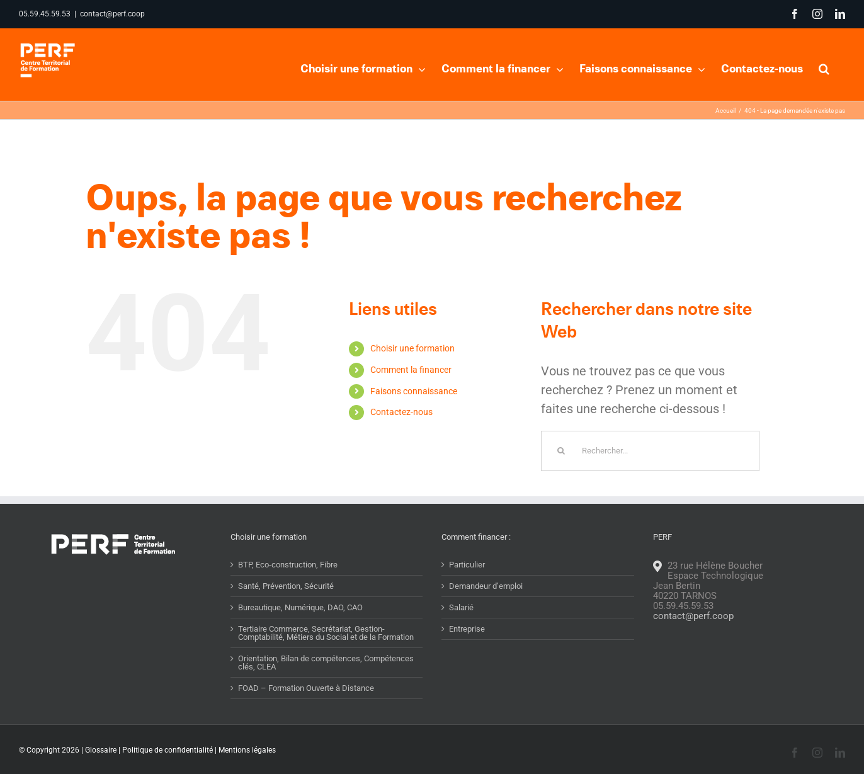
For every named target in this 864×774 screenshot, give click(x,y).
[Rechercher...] (650, 475)
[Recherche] (561, 475)
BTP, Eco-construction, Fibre (288, 589)
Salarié (461, 632)
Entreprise (467, 653)
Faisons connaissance (413, 416)
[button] (824, 67)
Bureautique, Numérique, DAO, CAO (300, 632)
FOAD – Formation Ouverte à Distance (306, 713)
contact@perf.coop (112, 13)
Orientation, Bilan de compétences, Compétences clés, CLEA (326, 687)
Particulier (467, 589)
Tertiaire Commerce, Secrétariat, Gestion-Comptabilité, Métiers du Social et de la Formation (326, 657)
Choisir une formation (412, 373)
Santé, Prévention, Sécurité (286, 610)
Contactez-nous (401, 436)
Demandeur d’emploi (486, 610)
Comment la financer (411, 394)
